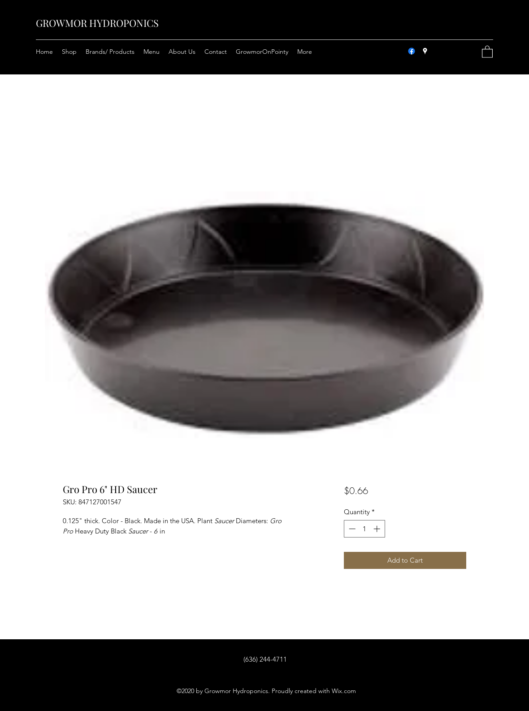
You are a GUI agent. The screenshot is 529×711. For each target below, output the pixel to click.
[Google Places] (425, 51)
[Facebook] (411, 51)
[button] (487, 51)
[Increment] (378, 528)
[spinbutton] (364, 528)
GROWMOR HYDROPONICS (97, 23)
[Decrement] (351, 528)
